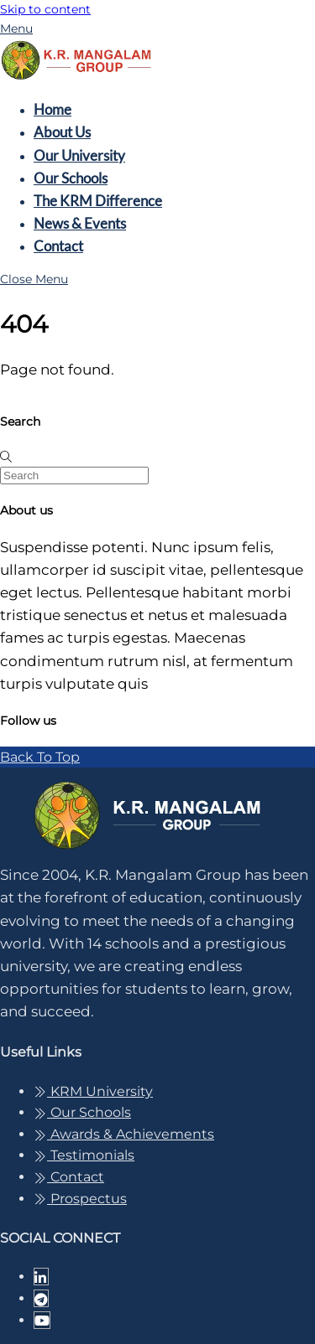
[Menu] (16, 28)
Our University (79, 155)
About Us (62, 132)
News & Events (80, 223)
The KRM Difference (98, 200)
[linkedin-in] (41, 1276)
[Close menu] (34, 279)
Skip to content (45, 9)
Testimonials (84, 1155)
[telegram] (41, 1298)
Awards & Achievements (124, 1134)
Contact (58, 246)
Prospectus (80, 1199)
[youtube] (42, 1320)
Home (52, 109)
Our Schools (71, 178)
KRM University (93, 1091)
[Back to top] (40, 757)
